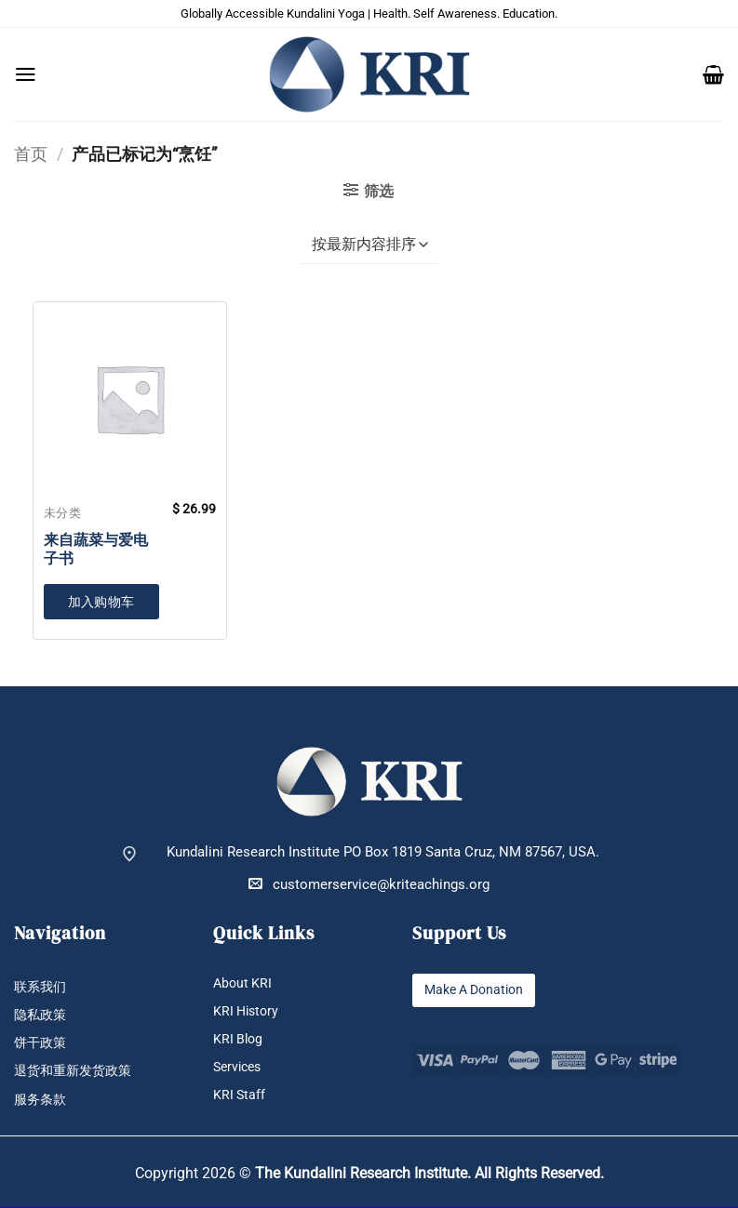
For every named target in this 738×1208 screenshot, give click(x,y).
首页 (30, 154)
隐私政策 (42, 1015)
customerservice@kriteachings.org (369, 884)
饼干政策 (42, 1044)
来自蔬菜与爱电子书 (96, 549)
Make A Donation (477, 990)
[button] (25, 74)
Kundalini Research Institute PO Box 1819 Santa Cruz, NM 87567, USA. (383, 852)
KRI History (248, 1011)
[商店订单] (368, 245)
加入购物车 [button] (101, 601)
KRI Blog (239, 1039)
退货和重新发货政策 (77, 1072)
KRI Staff (240, 1096)
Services (239, 1068)
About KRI (244, 983)
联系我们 (42, 987)
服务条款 (42, 1100)
